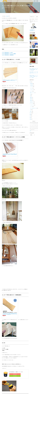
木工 (4, 8)
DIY (3, 8)
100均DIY (31, 83)
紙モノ (31, 111)
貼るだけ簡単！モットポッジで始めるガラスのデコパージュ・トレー (34, 73)
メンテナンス (31, 89)
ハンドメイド (31, 103)
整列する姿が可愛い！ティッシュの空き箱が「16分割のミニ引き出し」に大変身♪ (34, 76)
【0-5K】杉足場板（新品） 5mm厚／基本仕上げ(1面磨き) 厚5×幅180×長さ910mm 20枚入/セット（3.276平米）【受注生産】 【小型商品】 (10, 154)
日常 (30, 117)
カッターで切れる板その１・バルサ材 (7, 52)
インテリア (31, 86)
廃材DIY (31, 97)
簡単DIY (31, 100)
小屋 (30, 94)
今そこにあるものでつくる (33, 108)
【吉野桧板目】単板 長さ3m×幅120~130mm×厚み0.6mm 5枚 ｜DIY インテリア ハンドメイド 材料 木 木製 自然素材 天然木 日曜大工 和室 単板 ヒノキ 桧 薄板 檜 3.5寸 (10, 314)
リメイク (31, 106)
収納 (30, 114)
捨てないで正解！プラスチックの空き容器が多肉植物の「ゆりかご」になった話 (34, 69)
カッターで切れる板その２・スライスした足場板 (9, 53)
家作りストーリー (32, 92)
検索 (37, 16)
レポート (31, 91)
